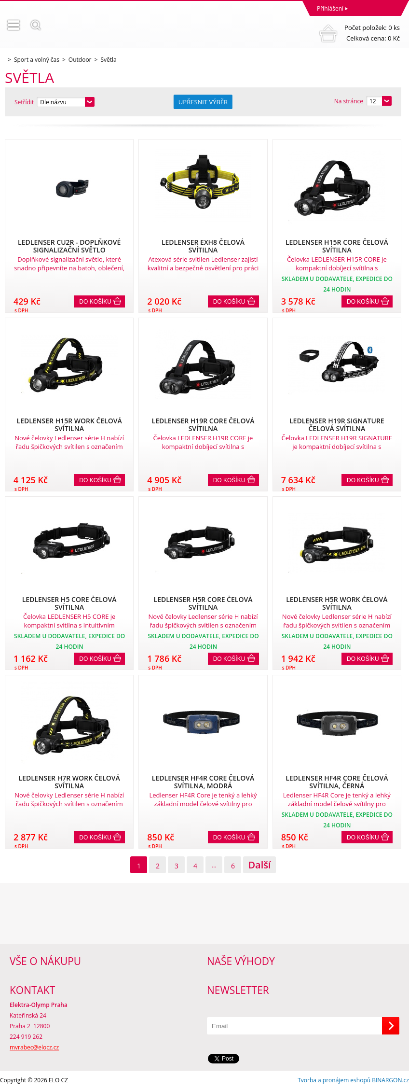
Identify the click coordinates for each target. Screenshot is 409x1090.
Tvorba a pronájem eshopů (334, 1080)
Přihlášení (330, 8)
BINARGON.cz (390, 1080)
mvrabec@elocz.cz (34, 1047)
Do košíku (95, 301)
